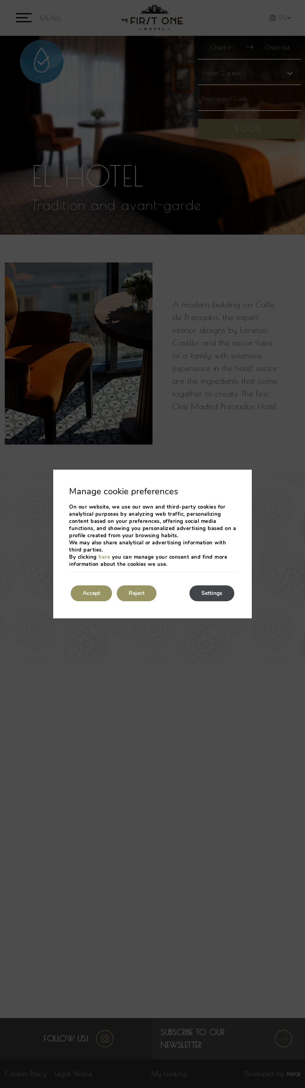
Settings (211, 593)
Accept (91, 593)
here (104, 557)
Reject (137, 593)
